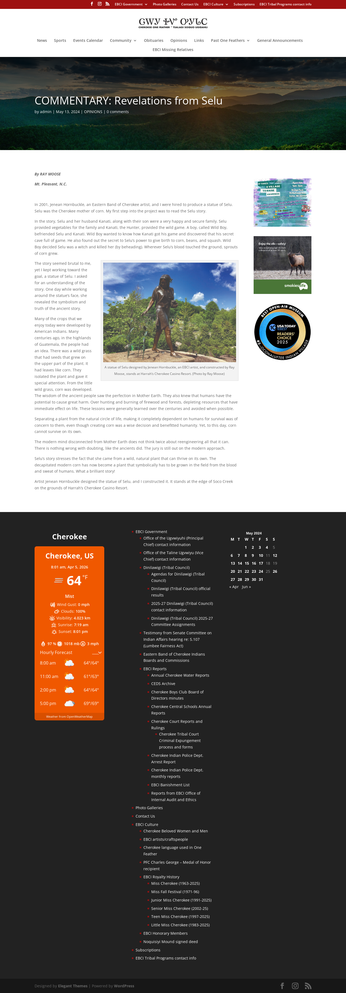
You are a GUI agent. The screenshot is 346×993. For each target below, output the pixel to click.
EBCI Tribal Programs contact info (285, 4)
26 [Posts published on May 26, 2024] (275, 571)
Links (199, 41)
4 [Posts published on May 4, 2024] (267, 547)
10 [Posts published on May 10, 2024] (261, 555)
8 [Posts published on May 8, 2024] (246, 555)
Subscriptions (244, 4)
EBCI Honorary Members (165, 933)
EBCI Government (129, 4)
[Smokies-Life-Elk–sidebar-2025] (282, 292)
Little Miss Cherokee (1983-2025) (180, 924)
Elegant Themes (73, 985)
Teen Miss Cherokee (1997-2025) (180, 916)
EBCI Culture (213, 4)
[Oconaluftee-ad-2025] (282, 359)
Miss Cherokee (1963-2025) (175, 883)
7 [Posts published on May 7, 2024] (239, 555)
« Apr (234, 586)
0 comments (118, 111)
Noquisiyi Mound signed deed (170, 941)
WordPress (124, 985)
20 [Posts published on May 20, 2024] (233, 571)
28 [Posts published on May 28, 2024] (240, 579)
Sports (60, 41)
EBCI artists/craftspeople (165, 839)
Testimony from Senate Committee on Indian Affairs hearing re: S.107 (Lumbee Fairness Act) (177, 639)
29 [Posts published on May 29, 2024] (247, 579)
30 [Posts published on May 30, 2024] (254, 579)
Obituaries (153, 41)
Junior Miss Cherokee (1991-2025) (181, 900)
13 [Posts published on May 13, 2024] (233, 563)
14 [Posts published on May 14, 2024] (240, 563)
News (42, 41)
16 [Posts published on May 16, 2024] (254, 563)
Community (121, 41)
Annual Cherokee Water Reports (180, 675)
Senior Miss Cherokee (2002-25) (179, 908)
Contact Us (190, 4)
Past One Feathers (228, 41)
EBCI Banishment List (170, 784)
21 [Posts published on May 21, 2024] (240, 571)
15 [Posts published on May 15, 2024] (247, 563)
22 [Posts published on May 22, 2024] (247, 571)
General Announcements (280, 41)
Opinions (178, 41)
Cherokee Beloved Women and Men (175, 830)
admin (46, 111)
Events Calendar (88, 41)
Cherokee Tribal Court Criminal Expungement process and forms (180, 740)
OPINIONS (93, 111)
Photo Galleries (164, 4)
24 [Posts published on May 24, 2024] (261, 571)
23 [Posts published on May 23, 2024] (254, 571)
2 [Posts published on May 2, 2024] (253, 547)
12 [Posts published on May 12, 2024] (275, 555)
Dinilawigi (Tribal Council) (166, 567)
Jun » (246, 586)
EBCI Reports (155, 668)
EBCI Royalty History (161, 876)
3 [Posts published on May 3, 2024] (260, 547)
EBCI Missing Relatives (173, 50)
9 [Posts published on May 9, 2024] (253, 555)
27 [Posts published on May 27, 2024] (233, 579)
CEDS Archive (163, 683)
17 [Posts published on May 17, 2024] (261, 563)
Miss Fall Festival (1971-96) (175, 891)
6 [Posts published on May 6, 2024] (232, 555)
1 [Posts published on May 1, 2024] (246, 547)
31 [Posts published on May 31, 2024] (261, 579)
